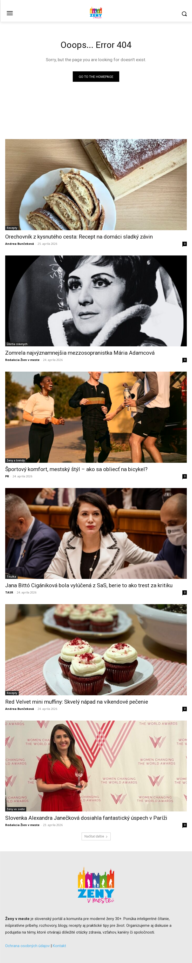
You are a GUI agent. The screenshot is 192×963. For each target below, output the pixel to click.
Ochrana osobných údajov (27, 945)
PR (7, 476)
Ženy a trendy (16, 460)
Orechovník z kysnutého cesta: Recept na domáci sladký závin (79, 237)
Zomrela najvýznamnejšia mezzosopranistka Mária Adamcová (80, 353)
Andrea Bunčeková (19, 244)
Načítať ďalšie (96, 836)
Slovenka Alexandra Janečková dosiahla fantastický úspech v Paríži (86, 818)
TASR (9, 592)
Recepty (12, 228)
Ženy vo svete (16, 809)
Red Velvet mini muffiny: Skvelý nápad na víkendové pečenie (76, 702)
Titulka (11, 576)
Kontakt (59, 945)
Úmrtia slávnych (17, 344)
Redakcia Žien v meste (22, 360)
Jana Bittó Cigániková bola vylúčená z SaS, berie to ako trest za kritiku (89, 585)
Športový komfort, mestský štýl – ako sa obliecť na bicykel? (76, 469)
